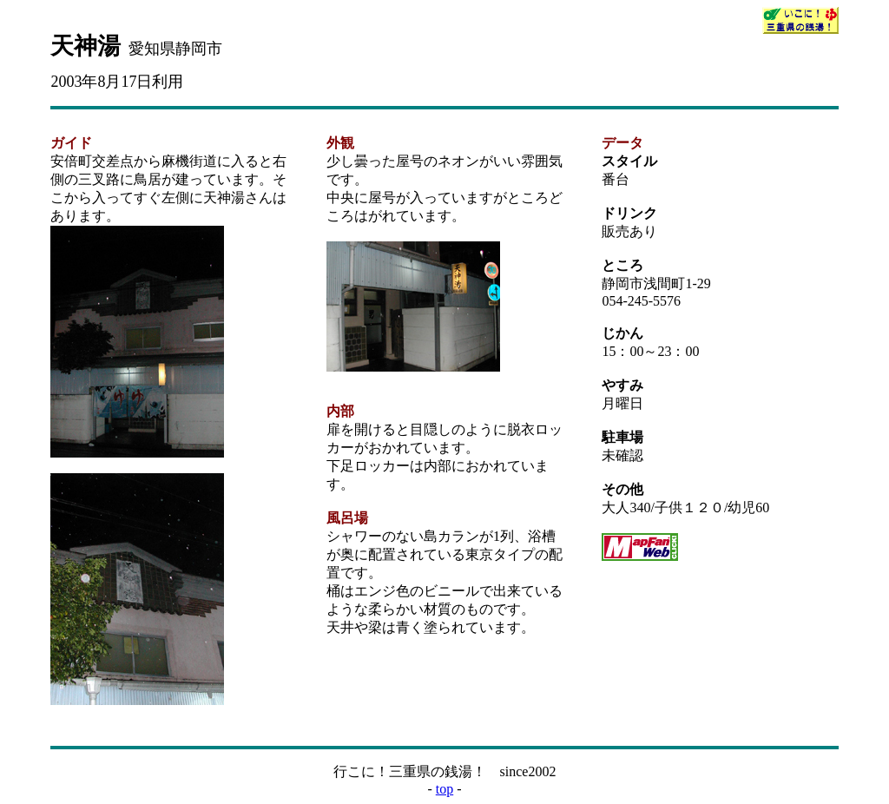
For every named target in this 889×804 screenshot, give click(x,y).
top (444, 788)
